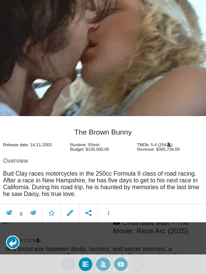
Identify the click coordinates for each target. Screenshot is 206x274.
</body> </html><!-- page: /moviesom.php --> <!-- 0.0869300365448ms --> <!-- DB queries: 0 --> (103, 137)
